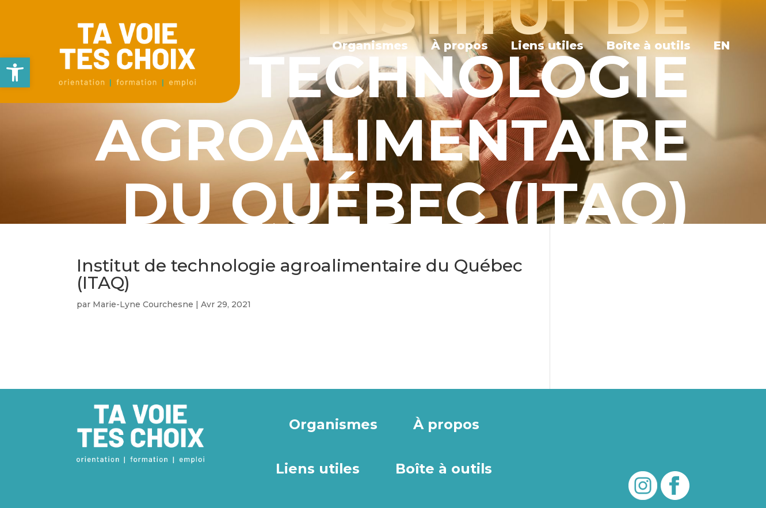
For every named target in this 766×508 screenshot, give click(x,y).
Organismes (370, 45)
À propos (459, 45)
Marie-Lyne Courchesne (143, 304)
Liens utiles (547, 45)
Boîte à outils (649, 45)
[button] (15, 72)
